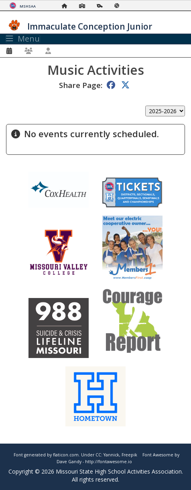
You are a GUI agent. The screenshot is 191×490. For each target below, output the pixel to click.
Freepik (129, 455)
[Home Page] (67, 5)
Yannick (111, 455)
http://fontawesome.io (108, 461)
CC (98, 455)
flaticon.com (66, 455)
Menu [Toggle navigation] (23, 38)
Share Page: (80, 85)
